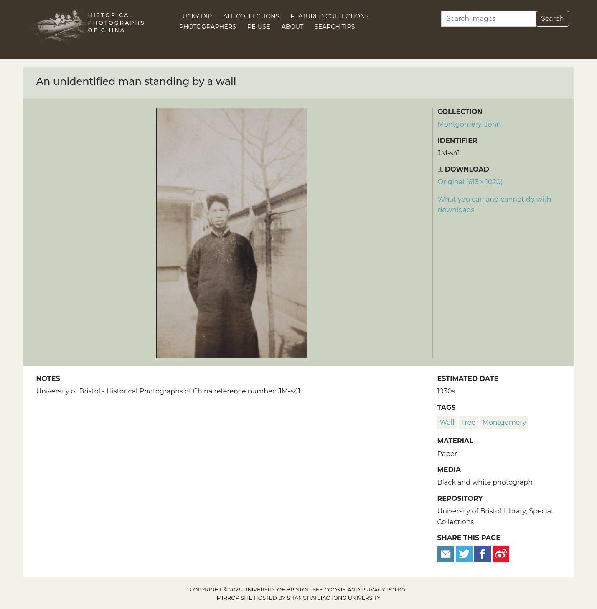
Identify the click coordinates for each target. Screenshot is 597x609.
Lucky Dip (195, 16)
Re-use (258, 26)
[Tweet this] (465, 553)
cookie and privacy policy (365, 589)
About (292, 26)
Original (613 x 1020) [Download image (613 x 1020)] (470, 182)
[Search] (488, 19)
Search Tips (335, 26)
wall (447, 422)
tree (468, 422)
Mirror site (234, 598)
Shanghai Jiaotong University (334, 598)
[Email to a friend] (446, 553)
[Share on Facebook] (482, 553)
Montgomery (504, 422)
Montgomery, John (469, 124)
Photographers (207, 26)
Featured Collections (329, 16)
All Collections (251, 16)
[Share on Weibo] (501, 553)
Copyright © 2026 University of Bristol (250, 589)
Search (552, 19)
